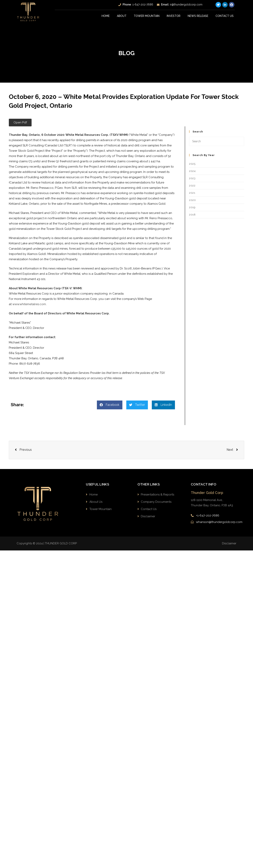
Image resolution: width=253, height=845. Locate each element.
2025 (192, 163)
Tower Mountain (146, 15)
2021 (192, 192)
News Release (198, 15)
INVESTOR (173, 15)
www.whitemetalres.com (29, 304)
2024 (192, 171)
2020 (192, 200)
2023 (192, 178)
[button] (20, 122)
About (122, 15)
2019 (192, 207)
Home (106, 15)
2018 (192, 214)
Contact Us (225, 15)
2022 (192, 185)
